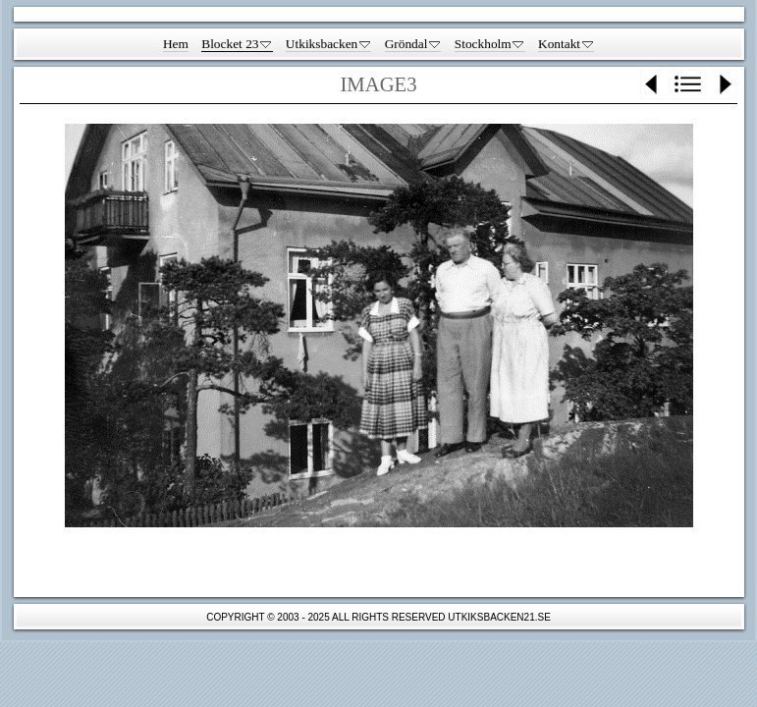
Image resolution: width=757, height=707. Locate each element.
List (688, 84)
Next (724, 84)
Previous (652, 84)
